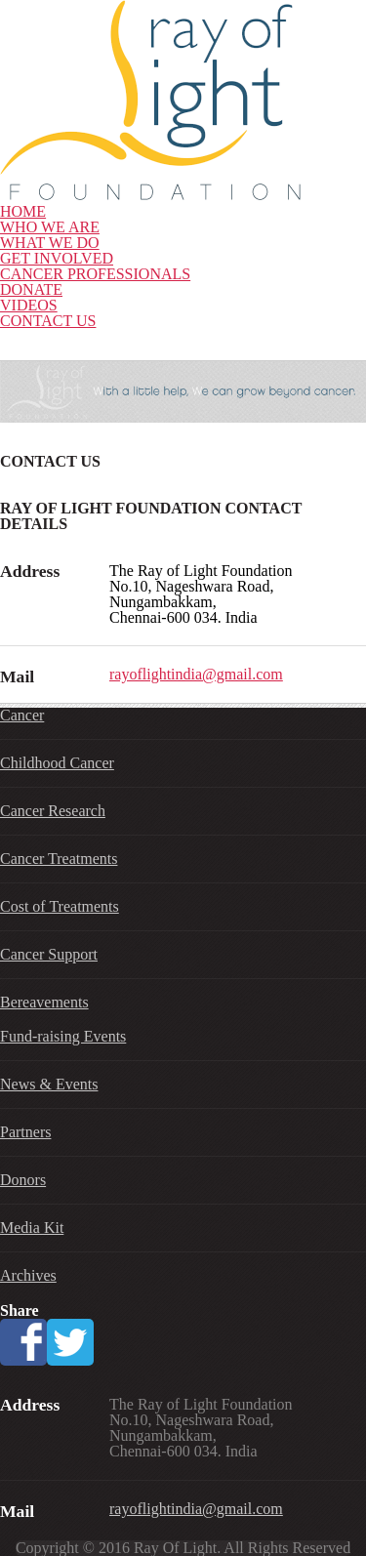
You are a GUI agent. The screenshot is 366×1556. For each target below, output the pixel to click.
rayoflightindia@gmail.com (196, 674)
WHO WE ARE (50, 227)
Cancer (22, 715)
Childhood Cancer (57, 763)
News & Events (49, 1084)
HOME (23, 211)
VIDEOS (29, 305)
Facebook (23, 1342)
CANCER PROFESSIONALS (95, 274)
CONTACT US (48, 320)
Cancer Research (52, 810)
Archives (28, 1275)
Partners (25, 1132)
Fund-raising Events (63, 1036)
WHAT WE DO (50, 242)
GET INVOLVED (56, 258)
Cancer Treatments (58, 858)
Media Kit (31, 1227)
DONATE (31, 289)
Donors (23, 1179)
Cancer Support (49, 954)
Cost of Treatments (59, 906)
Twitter (70, 1342)
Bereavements (44, 1002)
